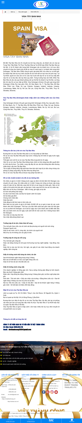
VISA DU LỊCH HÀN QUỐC (29, 386)
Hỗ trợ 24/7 (10, 420)
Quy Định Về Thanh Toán (49, 383)
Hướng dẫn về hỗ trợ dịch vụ (50, 386)
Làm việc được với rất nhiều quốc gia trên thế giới (16, 358)
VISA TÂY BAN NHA (31, 16)
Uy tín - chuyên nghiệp (8, 361)
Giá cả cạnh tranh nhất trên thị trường (13, 364)
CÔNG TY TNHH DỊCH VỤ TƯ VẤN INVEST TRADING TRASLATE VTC (30, 381)
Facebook (71, 420)
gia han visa (25, 388)
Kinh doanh (31, 420)
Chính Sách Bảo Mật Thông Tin (51, 381)
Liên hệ (24, 393)
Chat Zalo (51, 420)
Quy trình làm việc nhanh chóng (11, 352)
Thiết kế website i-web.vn (53, 413)
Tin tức (24, 390)
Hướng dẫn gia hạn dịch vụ (50, 388)
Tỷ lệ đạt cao (5, 355)
